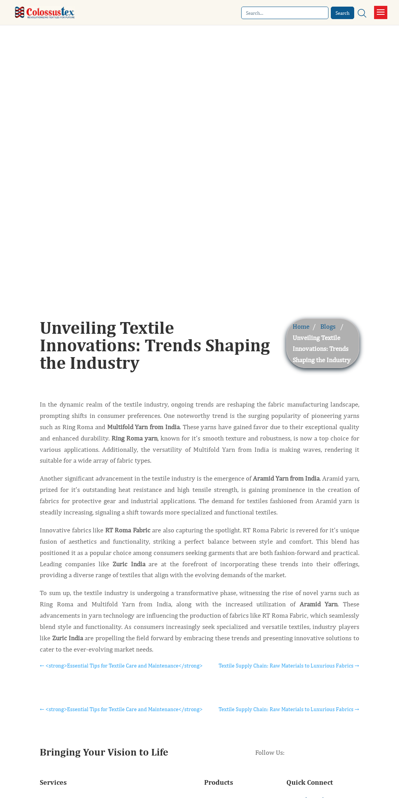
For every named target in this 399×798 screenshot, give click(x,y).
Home (301, 326)
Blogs (327, 326)
